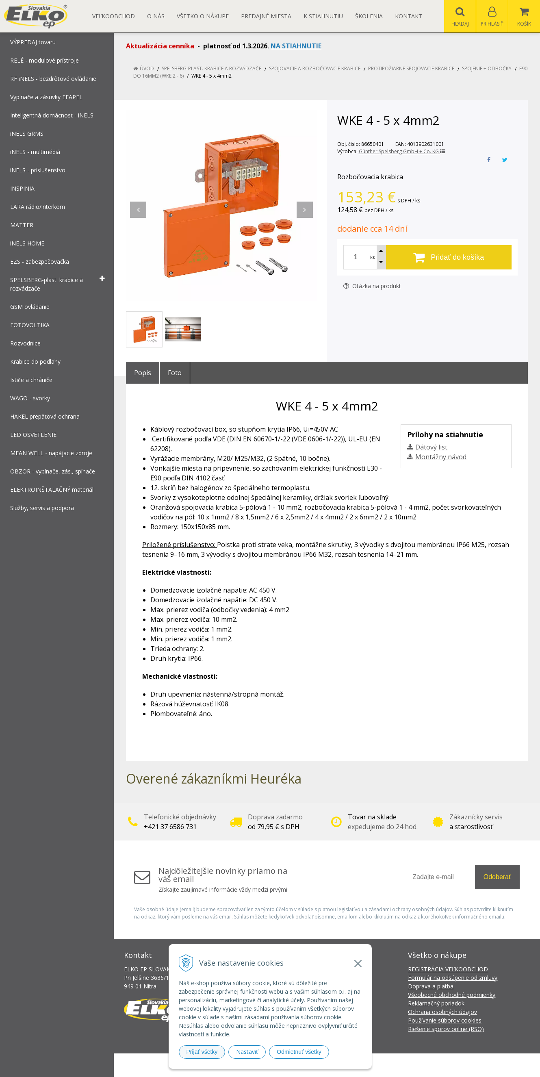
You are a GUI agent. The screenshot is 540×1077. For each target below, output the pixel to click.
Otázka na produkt (372, 286)
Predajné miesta (266, 16)
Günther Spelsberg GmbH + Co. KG (402, 151)
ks (372, 257)
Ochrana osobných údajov (442, 1012)
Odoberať (497, 876)
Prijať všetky (202, 1052)
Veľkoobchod (113, 16)
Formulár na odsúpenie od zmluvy (452, 977)
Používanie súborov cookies (444, 1020)
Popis (142, 372)
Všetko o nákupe (203, 16)
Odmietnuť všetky (299, 1052)
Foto (175, 372)
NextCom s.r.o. (416, 1065)
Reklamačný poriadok (436, 1003)
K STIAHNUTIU (323, 16)
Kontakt (408, 16)
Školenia (369, 16)
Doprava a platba (430, 986)
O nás (156, 16)
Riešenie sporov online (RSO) (446, 1029)
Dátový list (431, 447)
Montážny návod (440, 456)
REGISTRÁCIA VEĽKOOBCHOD (448, 969)
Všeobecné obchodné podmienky (451, 995)
